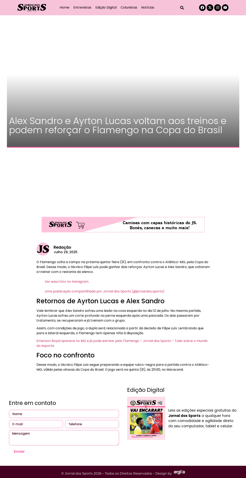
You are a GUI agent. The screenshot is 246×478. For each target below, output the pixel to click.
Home (64, 7)
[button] (182, 7)
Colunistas (129, 7)
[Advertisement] (123, 180)
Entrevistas (82, 7)
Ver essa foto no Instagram (66, 281)
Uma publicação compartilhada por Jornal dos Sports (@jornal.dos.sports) (104, 291)
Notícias (147, 7)
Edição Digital (106, 7)
